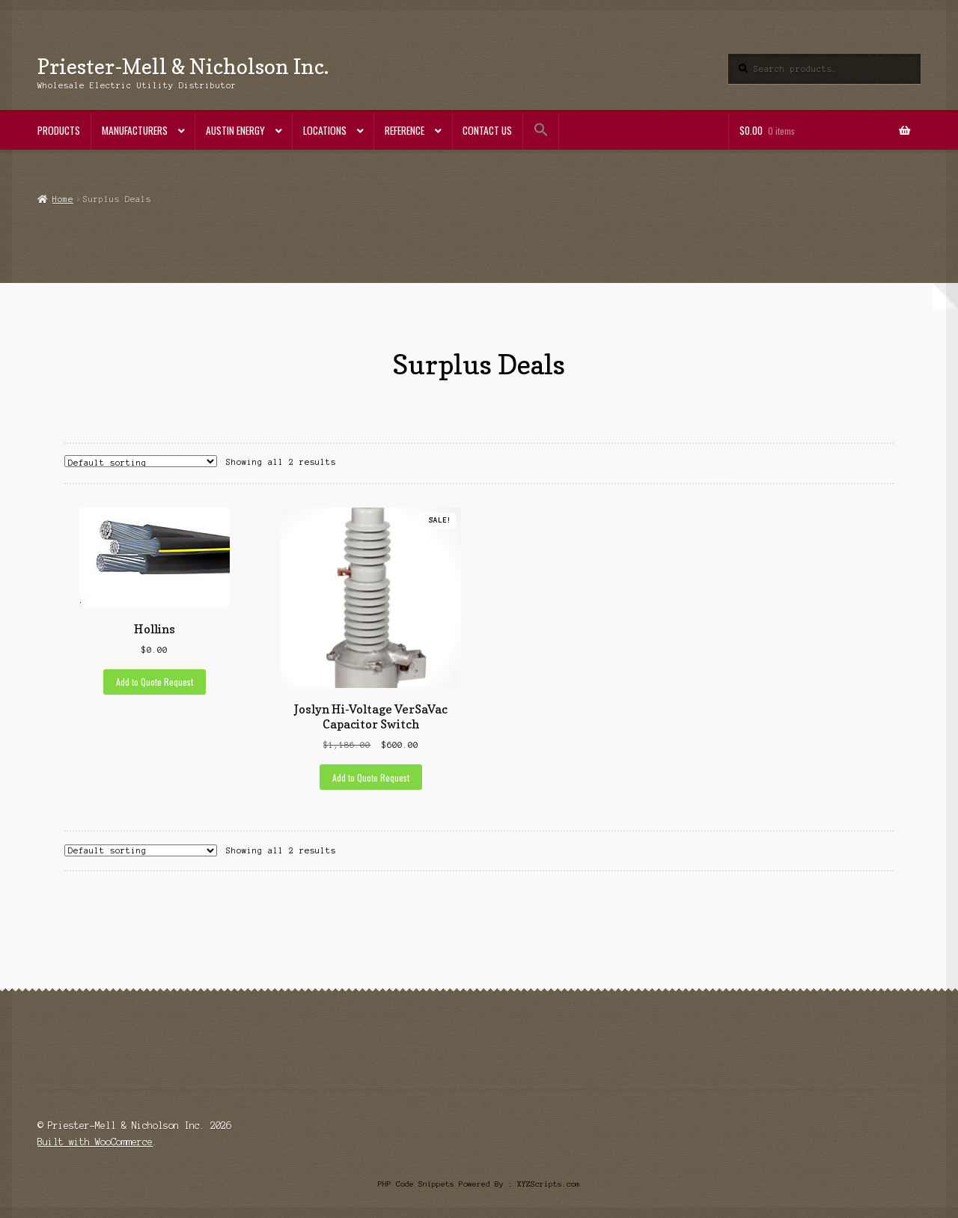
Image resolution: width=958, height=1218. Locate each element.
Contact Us (487, 130)
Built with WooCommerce (95, 1142)
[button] (540, 130)
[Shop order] (140, 461)
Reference (404, 130)
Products (58, 130)
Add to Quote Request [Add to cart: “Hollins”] (154, 681)
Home (62, 199)
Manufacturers (135, 130)
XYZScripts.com (548, 1184)
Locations (325, 130)
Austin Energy (235, 130)
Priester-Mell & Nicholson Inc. (183, 66)
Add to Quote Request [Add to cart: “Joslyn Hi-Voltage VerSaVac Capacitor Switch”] (370, 777)
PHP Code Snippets (416, 1184)
